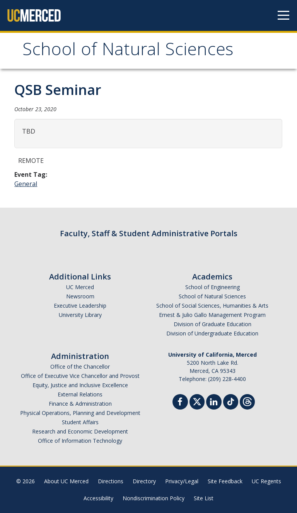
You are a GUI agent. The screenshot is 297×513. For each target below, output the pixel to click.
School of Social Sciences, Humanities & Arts (212, 305)
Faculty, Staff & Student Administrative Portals (148, 233)
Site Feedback (225, 481)
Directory (144, 481)
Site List (203, 498)
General (25, 183)
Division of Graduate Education (212, 324)
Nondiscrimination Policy (153, 498)
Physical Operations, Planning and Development (80, 412)
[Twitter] (197, 401)
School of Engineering (212, 287)
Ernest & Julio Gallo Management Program (212, 314)
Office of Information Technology (80, 440)
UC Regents (266, 481)
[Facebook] (180, 402)
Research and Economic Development (80, 431)
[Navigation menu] (283, 15)
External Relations (80, 394)
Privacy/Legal (181, 481)
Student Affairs (80, 422)
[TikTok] (230, 401)
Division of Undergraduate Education (212, 333)
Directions (110, 481)
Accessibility (98, 498)
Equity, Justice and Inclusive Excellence (80, 385)
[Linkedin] (214, 402)
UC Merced (80, 287)
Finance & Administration (80, 403)
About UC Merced (66, 481)
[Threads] (247, 401)
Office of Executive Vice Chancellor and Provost (80, 375)
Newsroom (80, 296)
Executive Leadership (80, 305)
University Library (80, 314)
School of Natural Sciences (127, 51)
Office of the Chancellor (80, 366)
